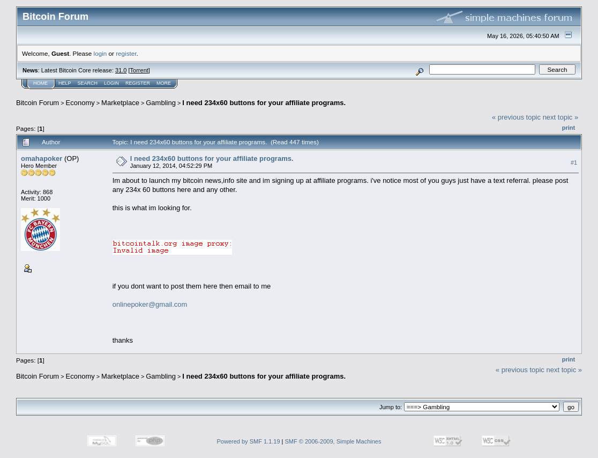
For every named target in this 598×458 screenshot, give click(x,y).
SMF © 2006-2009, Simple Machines (333, 441)
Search (88, 83)
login (100, 53)
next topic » (561, 117)
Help (64, 83)
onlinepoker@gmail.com (150, 304)
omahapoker (41, 158)
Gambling (161, 103)
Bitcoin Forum (37, 103)
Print (568, 127)
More (163, 83)
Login (111, 83)
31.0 (120, 70)
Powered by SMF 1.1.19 (248, 441)
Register (137, 83)
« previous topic (516, 117)
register (126, 53)
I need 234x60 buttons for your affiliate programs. (264, 103)
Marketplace (120, 103)
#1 (574, 162)
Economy (80, 103)
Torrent (139, 70)
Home (40, 83)
